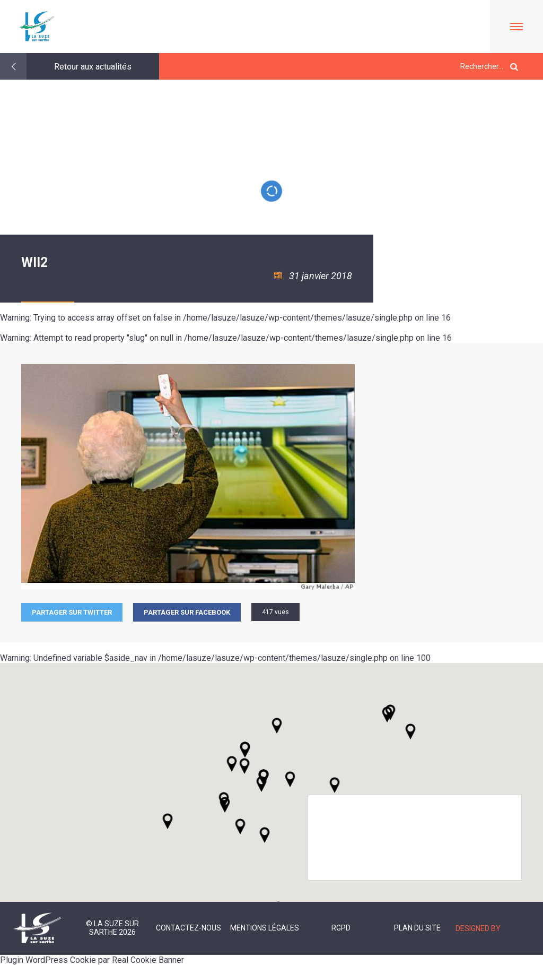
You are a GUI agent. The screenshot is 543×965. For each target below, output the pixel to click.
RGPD (341, 928)
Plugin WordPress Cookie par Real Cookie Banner (92, 960)
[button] (290, 779)
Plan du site (417, 928)
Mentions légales (264, 928)
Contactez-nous (188, 928)
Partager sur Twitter (72, 612)
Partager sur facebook (187, 612)
